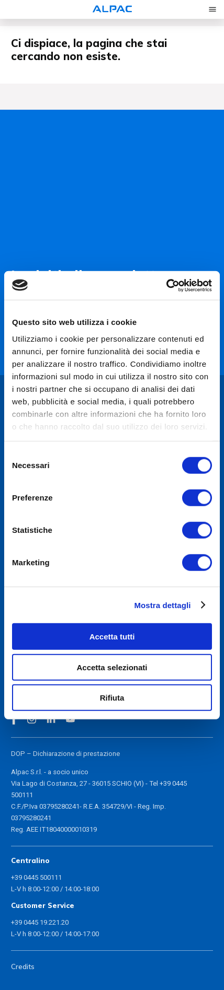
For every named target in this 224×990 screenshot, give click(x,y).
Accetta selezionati (111, 666)
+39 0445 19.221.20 (40, 922)
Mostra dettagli (162, 604)
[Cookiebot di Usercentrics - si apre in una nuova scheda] (166, 285)
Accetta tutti (112, 636)
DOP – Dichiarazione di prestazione (65, 754)
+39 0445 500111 (36, 877)
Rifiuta (112, 697)
